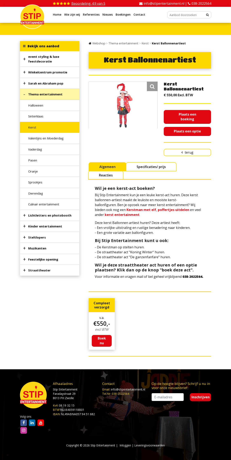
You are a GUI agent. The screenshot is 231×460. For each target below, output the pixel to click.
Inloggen (125, 445)
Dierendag (35, 193)
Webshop (98, 43)
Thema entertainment (45, 94)
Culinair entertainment (43, 204)
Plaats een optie (187, 131)
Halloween (35, 105)
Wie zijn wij (72, 14)
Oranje (33, 171)
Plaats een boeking (187, 116)
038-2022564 (201, 3)
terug (189, 152)
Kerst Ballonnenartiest (169, 43)
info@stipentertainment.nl (128, 389)
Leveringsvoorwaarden (149, 445)
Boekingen (123, 14)
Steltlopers (37, 237)
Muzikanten (37, 248)
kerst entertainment (122, 214)
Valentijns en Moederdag (46, 138)
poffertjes (166, 209)
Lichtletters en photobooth (49, 215)
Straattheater (39, 270)
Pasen (32, 160)
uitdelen (181, 209)
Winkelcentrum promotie (47, 72)
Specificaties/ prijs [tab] (151, 167)
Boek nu (102, 340)
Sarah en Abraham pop (45, 83)
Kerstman (135, 209)
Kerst (32, 127)
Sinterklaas (35, 116)
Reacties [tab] (106, 175)
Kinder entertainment (45, 226)
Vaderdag (35, 149)
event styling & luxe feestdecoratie (43, 58)
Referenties (91, 14)
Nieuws (107, 14)
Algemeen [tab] (107, 167)
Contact (139, 14)
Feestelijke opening (43, 259)
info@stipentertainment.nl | (166, 3)
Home (57, 14)
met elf (149, 209)
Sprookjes (35, 182)
